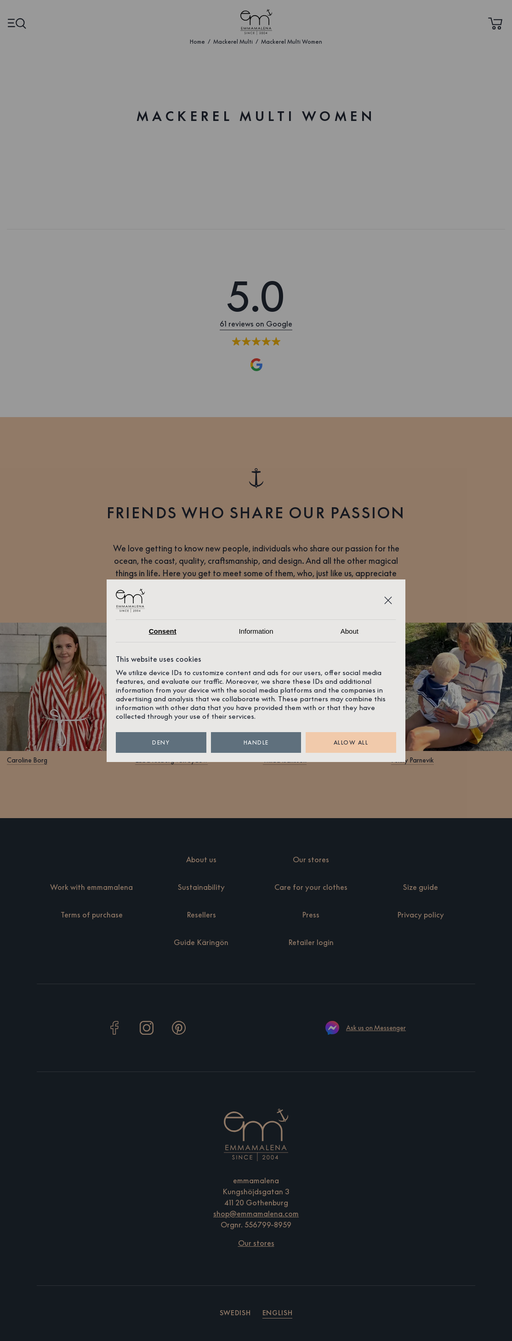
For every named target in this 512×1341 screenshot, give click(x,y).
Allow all (351, 742)
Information (256, 631)
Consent (162, 631)
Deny (161, 742)
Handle (256, 742)
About (349, 631)
